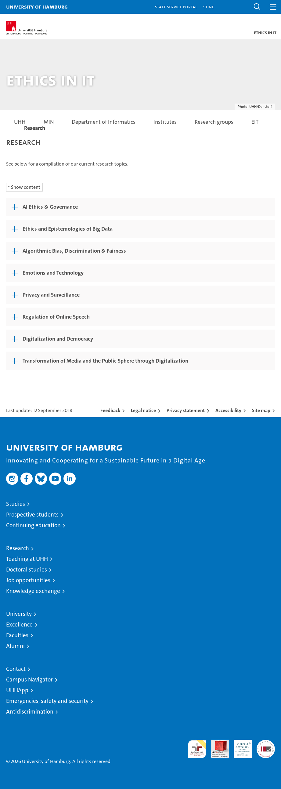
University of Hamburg (37, 6)
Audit (216, 743)
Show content (25, 187)
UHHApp (17, 690)
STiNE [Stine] (208, 6)
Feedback (110, 410)
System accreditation (266, 746)
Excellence (19, 624)
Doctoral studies (26, 569)
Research (17, 548)
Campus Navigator (29, 679)
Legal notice (143, 410)
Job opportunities (28, 580)
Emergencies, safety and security (47, 701)
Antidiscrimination (29, 711)
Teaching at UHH (27, 559)
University (19, 614)
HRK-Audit (239, 746)
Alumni (15, 646)
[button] (257, 7)
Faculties (17, 635)
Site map (261, 410)
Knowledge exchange (33, 591)
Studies (15, 504)
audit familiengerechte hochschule (197, 749)
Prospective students (32, 514)
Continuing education (33, 525)
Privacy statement (186, 410)
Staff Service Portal (176, 6)
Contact (16, 669)
